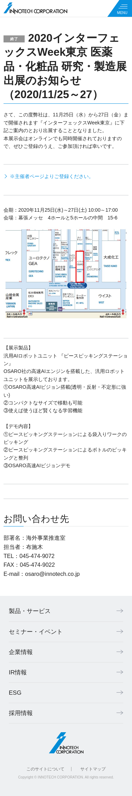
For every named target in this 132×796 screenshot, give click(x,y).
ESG (15, 692)
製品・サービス (30, 611)
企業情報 (21, 652)
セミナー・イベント (36, 631)
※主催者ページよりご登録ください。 (52, 176)
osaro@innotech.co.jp (52, 574)
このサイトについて (45, 769)
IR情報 (18, 672)
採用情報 (21, 713)
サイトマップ (93, 769)
